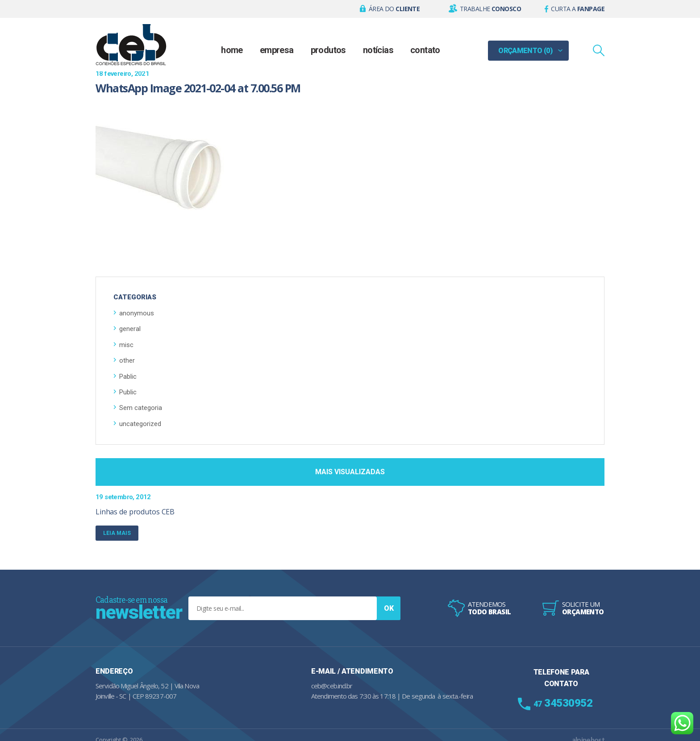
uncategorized (140, 424)
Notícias (378, 50)
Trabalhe (490, 8)
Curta (577, 8)
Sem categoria (140, 408)
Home (232, 50)
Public (128, 392)
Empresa (277, 50)
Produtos (328, 50)
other (127, 360)
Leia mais (120, 532)
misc (126, 345)
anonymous (136, 313)
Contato (425, 50)
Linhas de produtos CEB (135, 512)
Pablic (128, 377)
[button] (389, 9)
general (130, 329)
